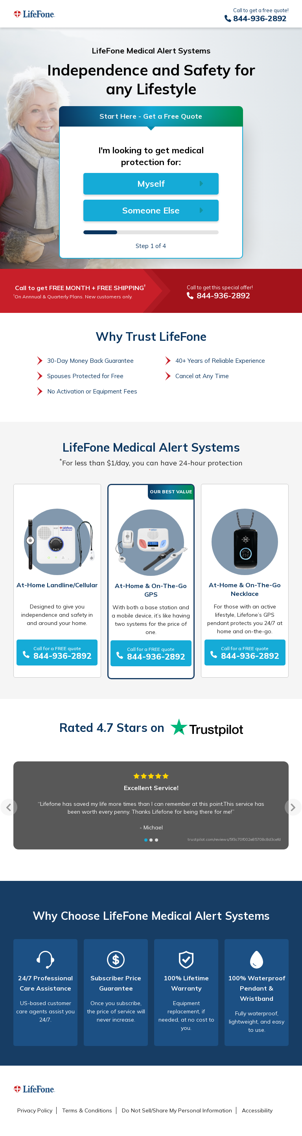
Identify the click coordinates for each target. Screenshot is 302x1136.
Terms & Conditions (87, 1110)
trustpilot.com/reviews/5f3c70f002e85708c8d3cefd (234, 839)
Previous (8, 807)
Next (293, 807)
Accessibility (257, 1110)
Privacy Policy (34, 1110)
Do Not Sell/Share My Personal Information (177, 1110)
